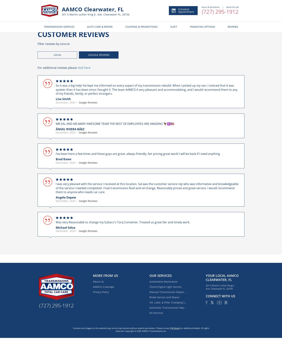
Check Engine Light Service (165, 287)
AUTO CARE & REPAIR (100, 26)
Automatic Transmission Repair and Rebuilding (168, 307)
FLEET (173, 26)
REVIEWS (233, 26)
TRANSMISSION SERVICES (59, 26)
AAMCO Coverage (103, 287)
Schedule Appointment (182, 10)
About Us (98, 281)
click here (84, 68)
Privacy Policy (101, 292)
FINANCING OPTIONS (202, 26)
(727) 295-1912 (220, 11)
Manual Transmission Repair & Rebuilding (168, 292)
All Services (156, 313)
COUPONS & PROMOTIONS (141, 26)
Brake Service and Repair (164, 297)
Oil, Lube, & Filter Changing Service (168, 302)
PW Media (175, 328)
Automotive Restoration (163, 281)
